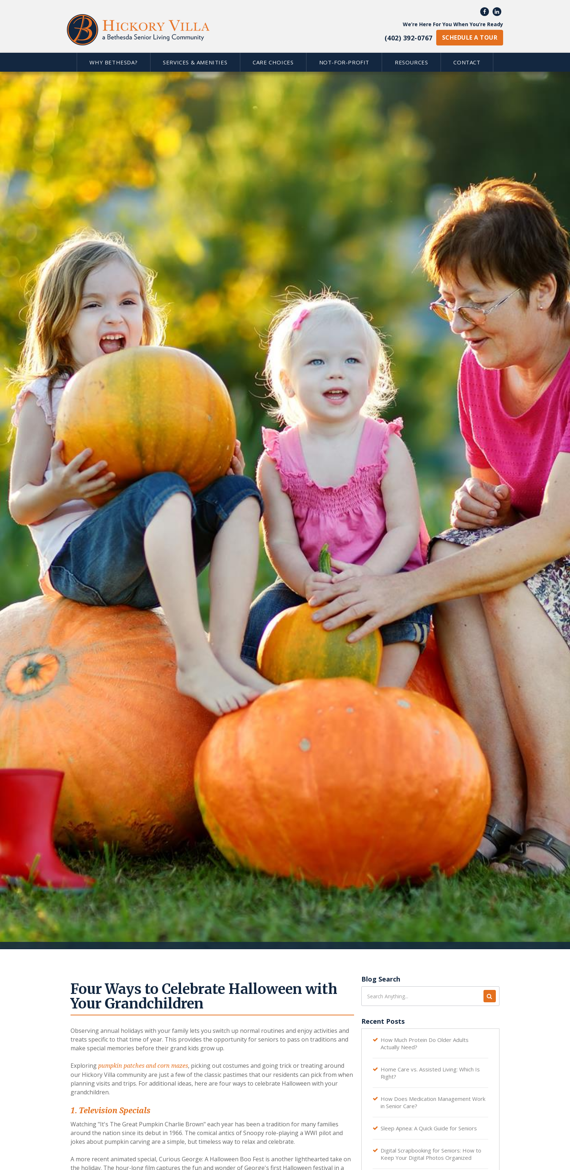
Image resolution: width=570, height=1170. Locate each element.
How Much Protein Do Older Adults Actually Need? (425, 1043)
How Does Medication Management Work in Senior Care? (433, 1102)
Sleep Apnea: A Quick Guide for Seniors (429, 1128)
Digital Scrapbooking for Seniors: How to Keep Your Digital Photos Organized (431, 1154)
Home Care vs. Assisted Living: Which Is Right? (430, 1073)
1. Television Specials (110, 1110)
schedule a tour (469, 37)
